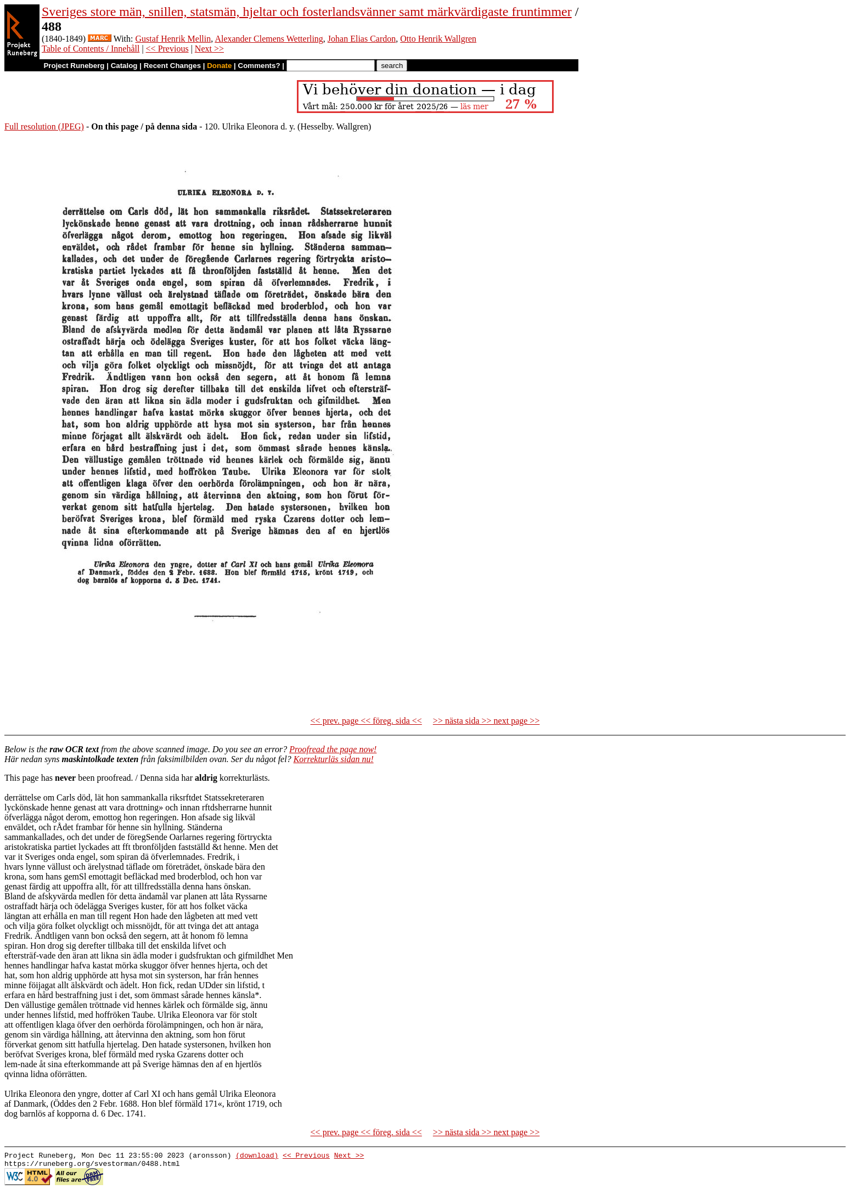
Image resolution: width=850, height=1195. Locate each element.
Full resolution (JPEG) (44, 126)
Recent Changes (172, 65)
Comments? (259, 65)
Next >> (209, 48)
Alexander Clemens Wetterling (269, 38)
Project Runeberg (73, 65)
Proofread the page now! (332, 749)
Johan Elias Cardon (362, 38)
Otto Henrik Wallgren (438, 38)
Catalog (124, 65)
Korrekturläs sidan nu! (334, 759)
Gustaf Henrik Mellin (173, 38)
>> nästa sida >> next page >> (486, 720)
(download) (256, 1157)
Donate (219, 65)
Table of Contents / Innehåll (90, 48)
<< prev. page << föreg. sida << (366, 720)
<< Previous (167, 48)
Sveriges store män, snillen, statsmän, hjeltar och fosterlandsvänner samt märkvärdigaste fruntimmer (307, 11)
